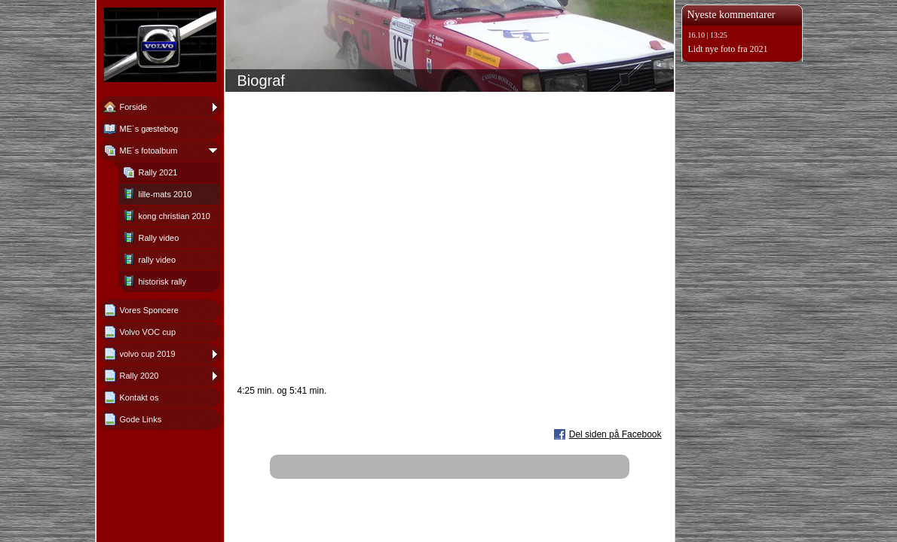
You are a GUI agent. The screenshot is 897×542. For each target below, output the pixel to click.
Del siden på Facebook (615, 434)
